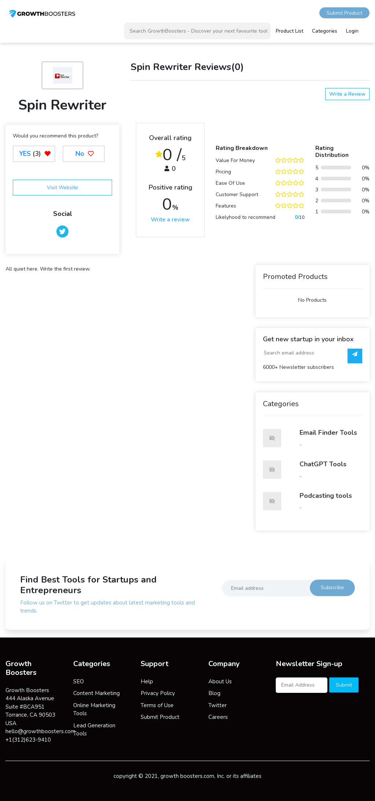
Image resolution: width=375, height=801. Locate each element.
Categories (324, 30)
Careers (218, 717)
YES (25, 153)
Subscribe (332, 587)
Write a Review (347, 94)
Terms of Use (157, 705)
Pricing (223, 171)
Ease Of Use (230, 183)
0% (366, 167)
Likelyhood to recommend (245, 217)
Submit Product (344, 13)
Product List (289, 30)
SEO (78, 681)
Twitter (217, 705)
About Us (220, 681)
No (83, 153)
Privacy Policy (158, 693)
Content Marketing (96, 693)
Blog (214, 693)
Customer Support (237, 194)
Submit (344, 684)
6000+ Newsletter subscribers (298, 367)
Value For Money (235, 160)
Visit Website (62, 187)
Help (147, 681)
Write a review (170, 219)
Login (352, 30)
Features (226, 205)
